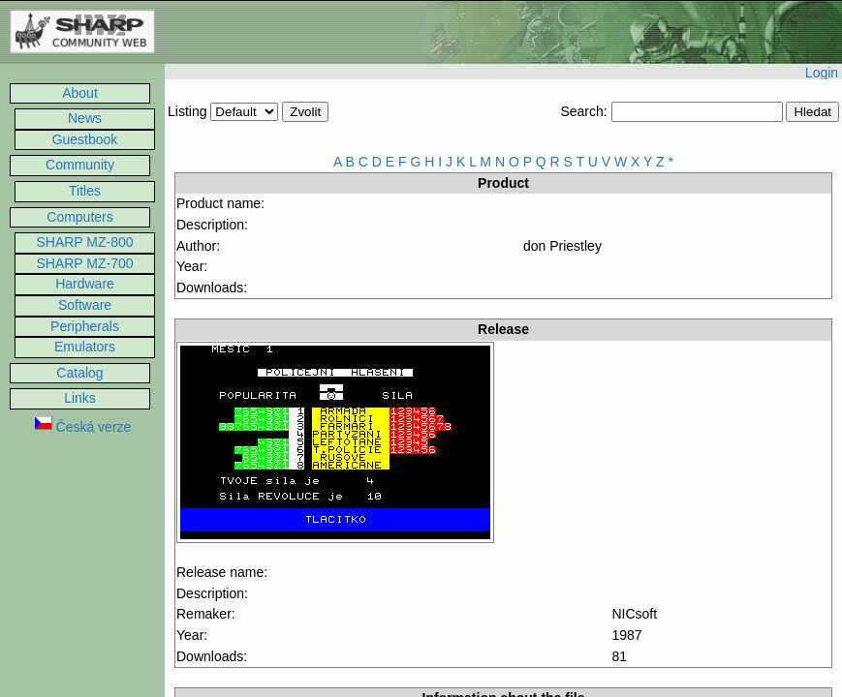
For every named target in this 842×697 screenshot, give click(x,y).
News (85, 118)
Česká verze (83, 427)
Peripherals (84, 326)
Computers (79, 217)
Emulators (84, 346)
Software (84, 305)
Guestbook (85, 139)
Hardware (84, 283)
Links (80, 398)
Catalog (79, 372)
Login (821, 72)
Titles (85, 190)
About (80, 93)
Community (80, 164)
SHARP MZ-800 (84, 242)
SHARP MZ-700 (84, 263)
